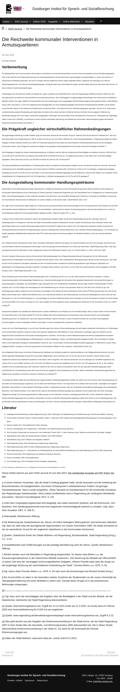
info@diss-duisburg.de (102, 681)
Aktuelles (89, 21)
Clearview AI (7, 655)
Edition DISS (39, 21)
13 (8, 305)
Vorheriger (9, 652)
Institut (7, 21)
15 (55, 373)
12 (89, 290)
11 (107, 283)
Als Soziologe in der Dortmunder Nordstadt (99, 655)
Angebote (54, 21)
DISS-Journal (23, 21)
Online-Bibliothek (73, 21)
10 (7, 236)
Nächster (111, 652)
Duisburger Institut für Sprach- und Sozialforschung (73, 9)
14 (33, 314)
